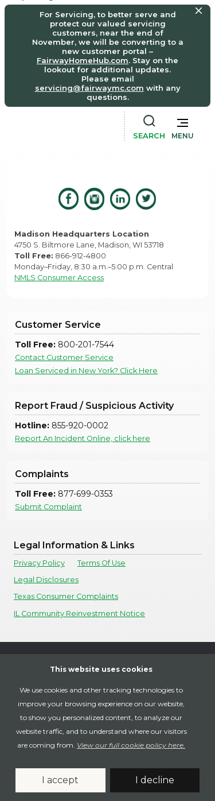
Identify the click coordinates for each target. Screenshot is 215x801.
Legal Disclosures (46, 579)
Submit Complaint (48, 506)
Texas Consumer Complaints (66, 596)
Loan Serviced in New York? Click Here (86, 370)
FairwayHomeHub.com (82, 60)
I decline (154, 780)
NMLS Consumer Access (59, 277)
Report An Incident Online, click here (82, 438)
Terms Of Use (101, 563)
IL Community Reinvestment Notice (79, 613)
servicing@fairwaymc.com (89, 87)
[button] (182, 126)
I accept (60, 780)
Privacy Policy (39, 563)
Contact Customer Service (64, 357)
